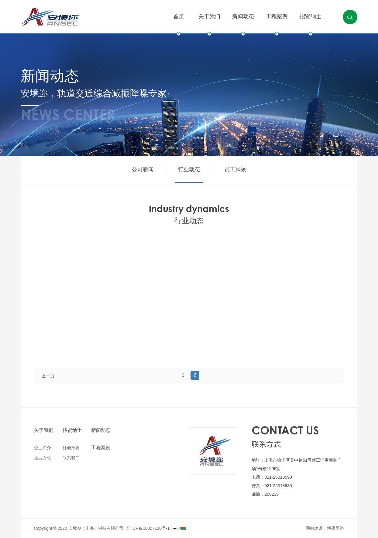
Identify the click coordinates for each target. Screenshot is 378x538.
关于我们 (209, 23)
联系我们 (71, 458)
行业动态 (189, 169)
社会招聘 (71, 447)
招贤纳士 (310, 23)
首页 (178, 23)
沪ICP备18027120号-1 (148, 528)
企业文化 (42, 458)
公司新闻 (143, 169)
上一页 (48, 375)
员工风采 (235, 169)
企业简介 (42, 447)
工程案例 (277, 23)
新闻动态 (243, 23)
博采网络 (335, 528)
